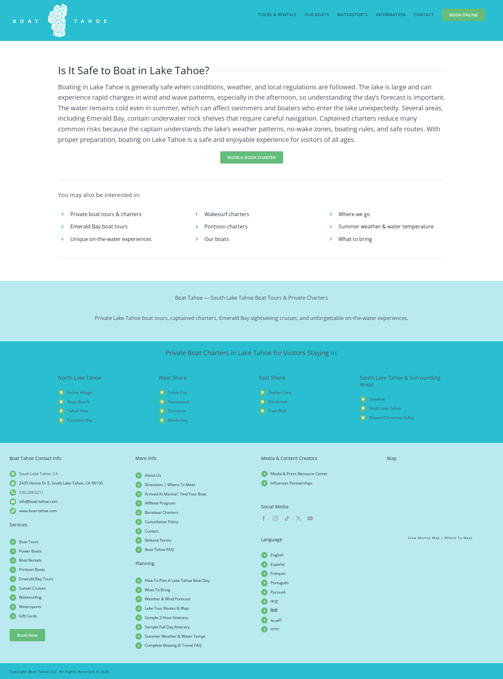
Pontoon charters (226, 226)
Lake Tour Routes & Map (167, 608)
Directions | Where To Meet (170, 484)
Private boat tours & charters (106, 214)
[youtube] (310, 518)
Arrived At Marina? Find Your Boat (175, 494)
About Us (153, 475)
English (277, 555)
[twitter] (298, 518)
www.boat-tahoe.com (38, 511)
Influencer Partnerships (291, 483)
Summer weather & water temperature (386, 226)
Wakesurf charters (226, 214)
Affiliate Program (160, 503)
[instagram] (275, 518)
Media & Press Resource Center (299, 473)
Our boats (216, 239)
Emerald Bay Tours (36, 579)
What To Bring (157, 590)
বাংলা (275, 629)
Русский (278, 592)
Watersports (30, 606)
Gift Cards (28, 616)
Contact (152, 531)
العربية (276, 620)
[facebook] (263, 518)
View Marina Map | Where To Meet (440, 537)
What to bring (355, 239)
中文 (274, 601)
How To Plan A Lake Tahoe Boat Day (177, 580)
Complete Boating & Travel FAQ (173, 645)
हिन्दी (274, 610)
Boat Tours (29, 541)
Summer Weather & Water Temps (175, 636)
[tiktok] (287, 518)
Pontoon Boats (32, 569)
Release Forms (158, 540)
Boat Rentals (30, 560)
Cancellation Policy (161, 521)
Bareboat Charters (161, 512)
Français (278, 573)
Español (278, 564)
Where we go (354, 214)
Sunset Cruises (32, 588)
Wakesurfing (30, 597)
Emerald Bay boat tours (99, 226)
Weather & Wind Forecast (168, 599)
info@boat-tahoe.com (38, 501)
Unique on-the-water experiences (111, 239)
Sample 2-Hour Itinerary (166, 617)
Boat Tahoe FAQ (159, 549)
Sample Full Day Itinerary (167, 627)
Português (280, 582)
